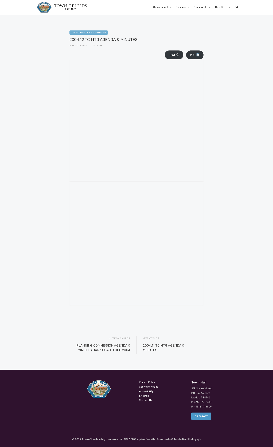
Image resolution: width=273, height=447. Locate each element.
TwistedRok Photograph (187, 439)
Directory (201, 416)
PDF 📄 (195, 55)
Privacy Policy (147, 382)
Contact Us (145, 400)
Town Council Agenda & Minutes (88, 33)
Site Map (144, 395)
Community (201, 7)
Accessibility (146, 391)
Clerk (99, 45)
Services (181, 7)
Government (161, 7)
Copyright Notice (148, 386)
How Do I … (221, 7)
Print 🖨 (174, 55)
